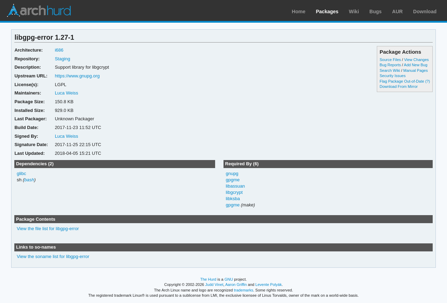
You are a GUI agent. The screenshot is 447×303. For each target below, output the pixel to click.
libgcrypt (234, 192)
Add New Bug (415, 65)
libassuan (235, 186)
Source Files (390, 60)
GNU (229, 279)
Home (299, 11)
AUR (397, 11)
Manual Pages (415, 70)
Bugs (375, 11)
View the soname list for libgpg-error (53, 256)
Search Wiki (390, 70)
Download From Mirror (399, 86)
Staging (62, 58)
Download (425, 11)
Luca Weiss (66, 93)
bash (29, 179)
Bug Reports (390, 65)
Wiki (354, 11)
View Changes (416, 60)
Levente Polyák (268, 284)
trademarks (243, 290)
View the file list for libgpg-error (48, 228)
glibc (21, 173)
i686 (59, 50)
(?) (427, 81)
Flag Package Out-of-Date (402, 81)
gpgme (233, 179)
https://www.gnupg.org (77, 75)
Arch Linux (38, 10)
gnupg (232, 173)
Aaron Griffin (236, 284)
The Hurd (208, 279)
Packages (327, 11)
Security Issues (392, 76)
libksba (233, 198)
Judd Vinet (214, 284)
